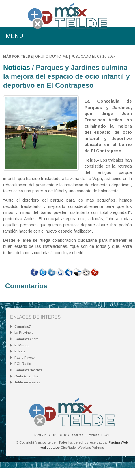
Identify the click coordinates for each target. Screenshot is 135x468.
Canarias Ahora (26, 339)
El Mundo (21, 345)
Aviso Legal (99, 434)
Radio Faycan (25, 357)
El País (19, 351)
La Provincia (23, 332)
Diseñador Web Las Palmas (82, 447)
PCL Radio (22, 363)
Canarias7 (22, 326)
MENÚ (14, 36)
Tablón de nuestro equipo (58, 434)
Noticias (16, 67)
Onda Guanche (26, 376)
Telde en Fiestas (27, 382)
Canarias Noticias (28, 370)
